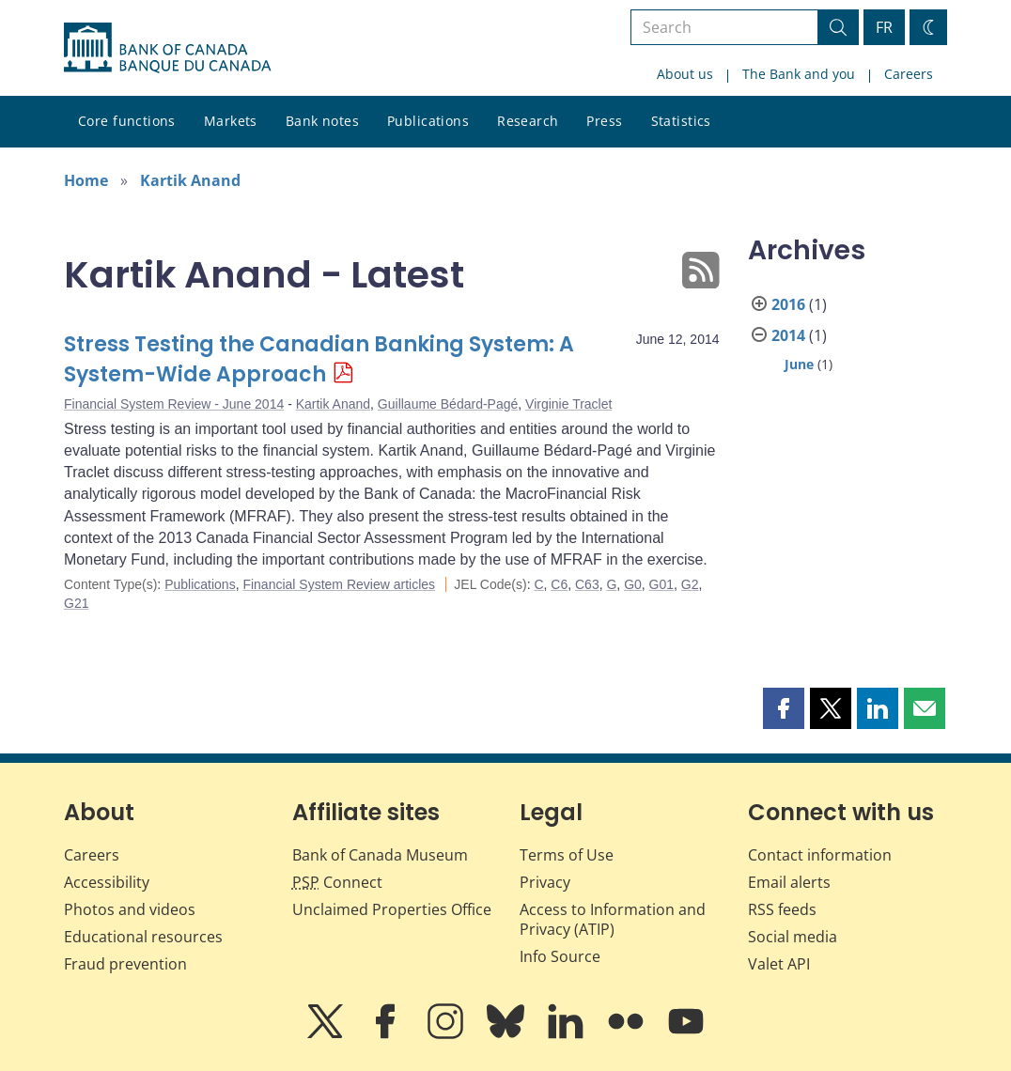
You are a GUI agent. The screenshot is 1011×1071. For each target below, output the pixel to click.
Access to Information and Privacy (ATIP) (613, 919)
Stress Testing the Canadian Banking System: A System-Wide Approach (319, 359)
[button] (783, 708)
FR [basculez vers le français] (884, 27)
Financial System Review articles (338, 584)
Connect (337, 882)
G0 (633, 584)
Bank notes (322, 121)
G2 (690, 584)
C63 (587, 584)
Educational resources (143, 936)
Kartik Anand (190, 180)
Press (604, 121)
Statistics (681, 121)
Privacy (545, 882)
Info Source (560, 956)
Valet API (779, 964)
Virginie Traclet (568, 403)
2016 (788, 304)
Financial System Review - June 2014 (174, 403)
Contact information (820, 855)
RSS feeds (782, 909)
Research (527, 121)
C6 (559, 584)
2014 (788, 335)
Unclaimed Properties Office (391, 909)
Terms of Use (567, 855)
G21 (76, 603)
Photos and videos (129, 909)
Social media (792, 936)
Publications (428, 121)
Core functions (127, 121)
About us (685, 74)
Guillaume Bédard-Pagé (448, 403)
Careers (908, 74)
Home (86, 180)
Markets (230, 121)
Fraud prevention (125, 964)
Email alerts (789, 882)
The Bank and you (798, 74)
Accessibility (106, 882)
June (799, 364)
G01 (661, 584)
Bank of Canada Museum (380, 855)
